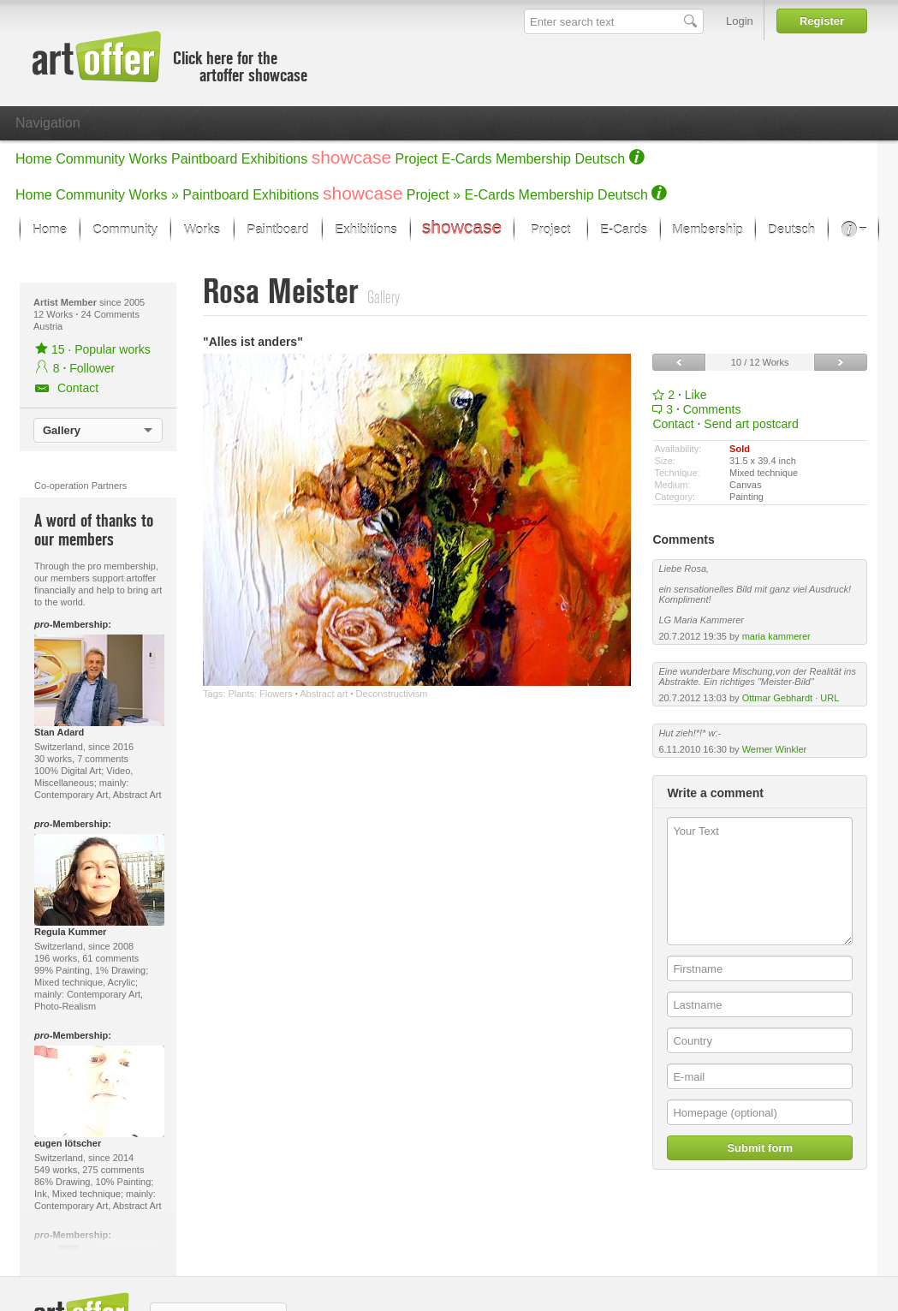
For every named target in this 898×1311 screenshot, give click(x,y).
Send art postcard (751, 424)
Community (90, 159)
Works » (154, 195)
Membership (533, 159)
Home (33, 159)
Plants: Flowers (260, 693)
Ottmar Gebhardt (777, 698)
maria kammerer (776, 636)
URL (829, 698)
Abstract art (324, 693)
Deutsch (599, 159)
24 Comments (109, 314)
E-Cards (467, 159)
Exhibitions (274, 159)
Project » (434, 195)
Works (148, 159)
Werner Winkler (774, 749)
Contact (672, 424)
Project (416, 159)
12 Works (54, 314)
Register (822, 21)
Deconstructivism (392, 693)
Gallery (61, 430)
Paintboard (204, 159)
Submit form (760, 1147)
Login (739, 21)
